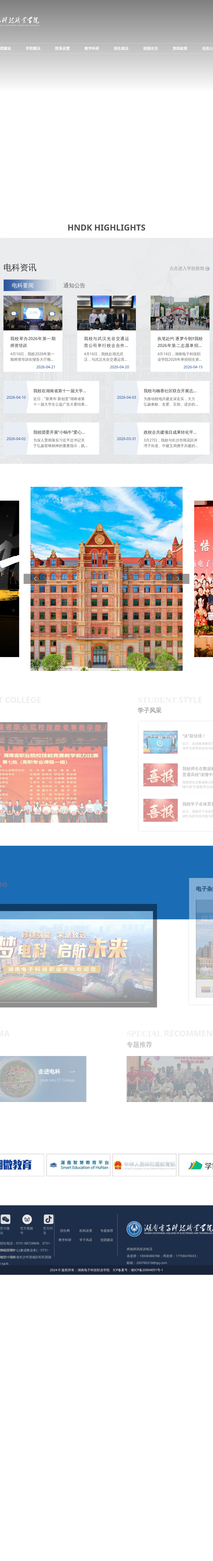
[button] (35, 579)
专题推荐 (106, 1230)
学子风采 (85, 1240)
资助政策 (180, 48)
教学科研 (91, 48)
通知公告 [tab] (74, 285)
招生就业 (121, 48)
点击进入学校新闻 (189, 268)
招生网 (65, 1230)
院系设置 (62, 48)
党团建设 (106, 1240)
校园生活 (150, 48)
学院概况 (33, 48)
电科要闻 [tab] (23, 285)
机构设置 (85, 1230)
